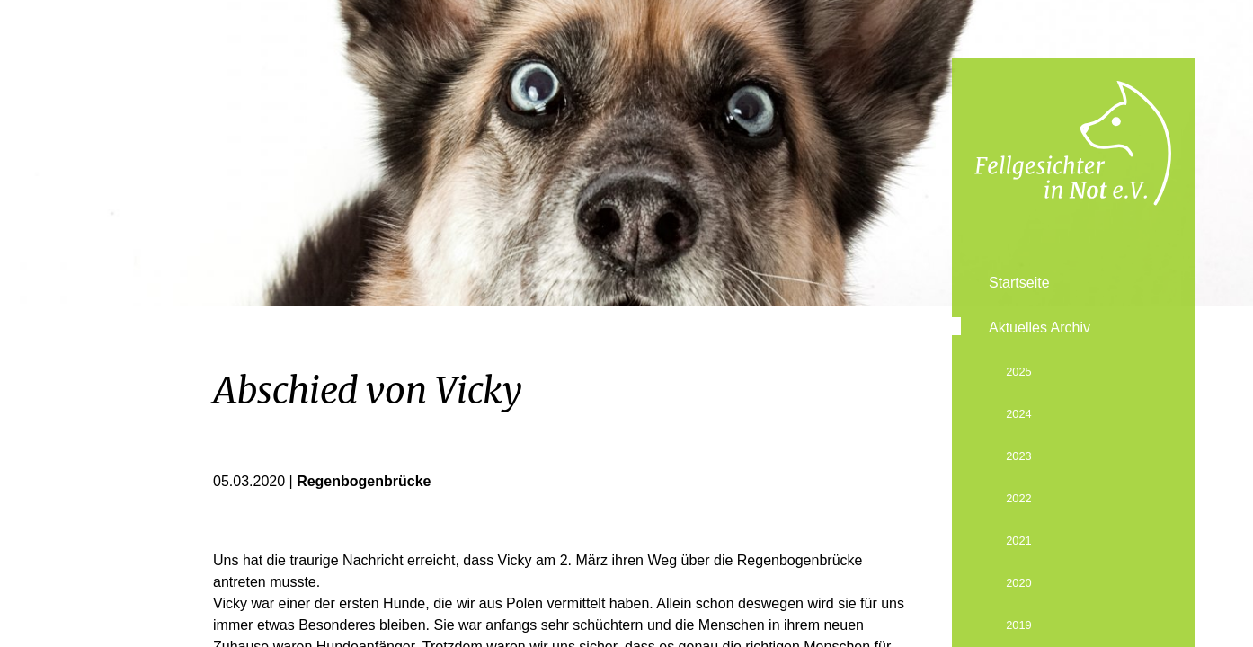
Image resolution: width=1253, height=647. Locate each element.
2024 (1018, 414)
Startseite (1019, 282)
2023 (1018, 456)
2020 (1018, 582)
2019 (1018, 625)
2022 (1018, 498)
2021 (1018, 540)
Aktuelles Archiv (1039, 327)
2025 (1018, 371)
